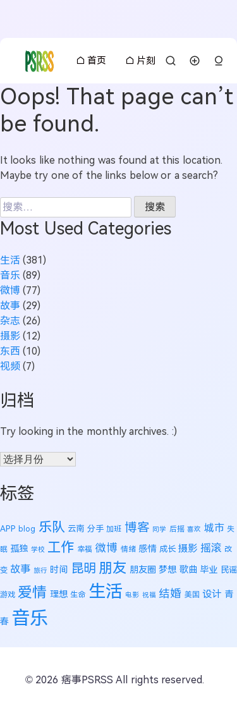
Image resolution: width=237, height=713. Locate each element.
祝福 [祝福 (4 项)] (149, 595)
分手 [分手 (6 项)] (95, 528)
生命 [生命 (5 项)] (77, 594)
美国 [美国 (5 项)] (192, 594)
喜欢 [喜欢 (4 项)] (194, 529)
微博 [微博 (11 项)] (106, 548)
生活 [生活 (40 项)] (105, 591)
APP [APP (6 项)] (8, 528)
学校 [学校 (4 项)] (38, 549)
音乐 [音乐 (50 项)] (29, 617)
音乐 (10, 275)
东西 (10, 351)
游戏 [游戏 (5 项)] (7, 594)
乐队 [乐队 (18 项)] (52, 527)
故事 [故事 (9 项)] (20, 569)
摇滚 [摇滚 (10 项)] (211, 548)
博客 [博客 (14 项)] (137, 527)
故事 (10, 305)
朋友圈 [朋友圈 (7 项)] (143, 569)
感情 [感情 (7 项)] (147, 549)
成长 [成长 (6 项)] (167, 549)
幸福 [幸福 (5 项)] (84, 549)
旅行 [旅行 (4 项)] (40, 570)
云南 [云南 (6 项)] (76, 528)
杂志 (10, 320)
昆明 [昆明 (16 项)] (83, 568)
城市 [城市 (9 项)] (214, 527)
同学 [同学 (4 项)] (159, 529)
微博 (10, 290)
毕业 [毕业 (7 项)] (208, 569)
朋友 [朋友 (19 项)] (112, 568)
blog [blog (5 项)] (26, 529)
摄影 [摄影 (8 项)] (187, 548)
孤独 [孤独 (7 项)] (19, 549)
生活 (10, 260)
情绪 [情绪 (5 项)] (128, 549)
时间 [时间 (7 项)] (59, 569)
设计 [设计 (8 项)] (211, 593)
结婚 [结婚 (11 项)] (170, 593)
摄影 (10, 336)
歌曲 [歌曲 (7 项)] (188, 569)
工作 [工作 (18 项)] (60, 547)
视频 (10, 366)
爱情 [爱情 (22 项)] (32, 592)
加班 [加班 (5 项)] (113, 529)
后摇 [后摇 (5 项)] (177, 529)
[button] (218, 61)
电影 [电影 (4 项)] (132, 595)
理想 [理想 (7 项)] (59, 594)
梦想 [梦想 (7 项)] (167, 569)
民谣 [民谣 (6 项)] (229, 570)
